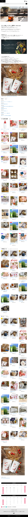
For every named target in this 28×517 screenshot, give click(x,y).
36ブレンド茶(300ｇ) (3, 257)
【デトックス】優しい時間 (4, 290)
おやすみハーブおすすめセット (22, 191)
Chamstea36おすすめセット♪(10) (22, 240)
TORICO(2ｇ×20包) (3, 268)
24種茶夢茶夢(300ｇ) (21, 216)
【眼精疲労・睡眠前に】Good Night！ (14, 425)
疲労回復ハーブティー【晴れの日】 (5, 113)
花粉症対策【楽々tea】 (4, 108)
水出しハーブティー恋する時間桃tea (14, 127)
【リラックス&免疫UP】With (22, 129)
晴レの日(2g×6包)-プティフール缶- (5, 151)
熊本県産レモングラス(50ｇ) (13, 218)
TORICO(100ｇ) (12, 301)
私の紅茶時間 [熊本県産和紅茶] (22, 389)
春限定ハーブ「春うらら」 (13, 142)
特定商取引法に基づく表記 (7, 511)
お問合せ (23, 511)
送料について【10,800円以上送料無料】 (6, 115)
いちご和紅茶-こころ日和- (4, 179)
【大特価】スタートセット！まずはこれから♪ (5, 240)
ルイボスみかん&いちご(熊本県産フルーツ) (5, 193)
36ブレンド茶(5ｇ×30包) (21, 257)
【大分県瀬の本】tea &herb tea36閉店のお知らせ (7, 106)
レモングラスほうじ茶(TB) (4, 311)
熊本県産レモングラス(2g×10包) (4, 403)
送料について (17, 511)
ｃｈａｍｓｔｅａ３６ (2, 1)
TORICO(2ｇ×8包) (21, 301)
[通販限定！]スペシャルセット (4, 161)
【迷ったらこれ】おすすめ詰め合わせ (23, 180)
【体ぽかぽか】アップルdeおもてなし (14, 278)
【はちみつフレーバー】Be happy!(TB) (23, 166)
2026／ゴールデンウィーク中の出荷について (6, 101)
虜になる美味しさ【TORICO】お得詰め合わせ (23, 229)
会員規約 (20, 511)
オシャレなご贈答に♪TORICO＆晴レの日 (14, 206)
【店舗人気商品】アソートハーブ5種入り (14, 243)
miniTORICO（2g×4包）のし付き (14, 179)
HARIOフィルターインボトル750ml (5, 129)
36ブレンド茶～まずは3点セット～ (5, 219)
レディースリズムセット (13, 191)
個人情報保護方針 (13, 511)
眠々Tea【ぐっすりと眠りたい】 (13, 288)
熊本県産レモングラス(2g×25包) (13, 153)
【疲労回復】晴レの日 (3, 142)
